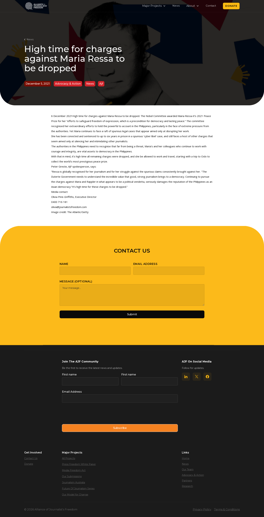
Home (185, 458)
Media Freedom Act (74, 470)
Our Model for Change (75, 494)
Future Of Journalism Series (78, 488)
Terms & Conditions (227, 509)
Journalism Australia (73, 482)
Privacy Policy (202, 509)
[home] (36, 6)
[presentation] (87, 413)
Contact (211, 5)
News (176, 5)
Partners (187, 480)
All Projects (68, 458)
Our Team (187, 469)
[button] (154, 6)
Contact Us (30, 458)
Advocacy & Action (193, 475)
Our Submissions (72, 476)
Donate (231, 5)
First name (69, 374)
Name (64, 267)
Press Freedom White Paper (79, 464)
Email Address (145, 267)
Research (187, 486)
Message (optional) (76, 284)
